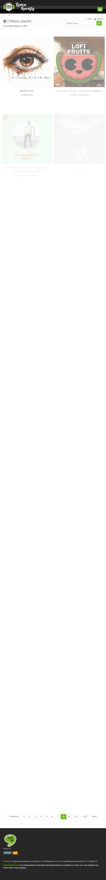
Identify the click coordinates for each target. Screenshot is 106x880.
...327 (84, 816)
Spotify (6, 861)
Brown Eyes (27, 90)
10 (75, 816)
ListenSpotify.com (11, 865)
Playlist (98, 19)
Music (88, 19)
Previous (14, 816)
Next (94, 816)
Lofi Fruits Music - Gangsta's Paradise (79, 90)
